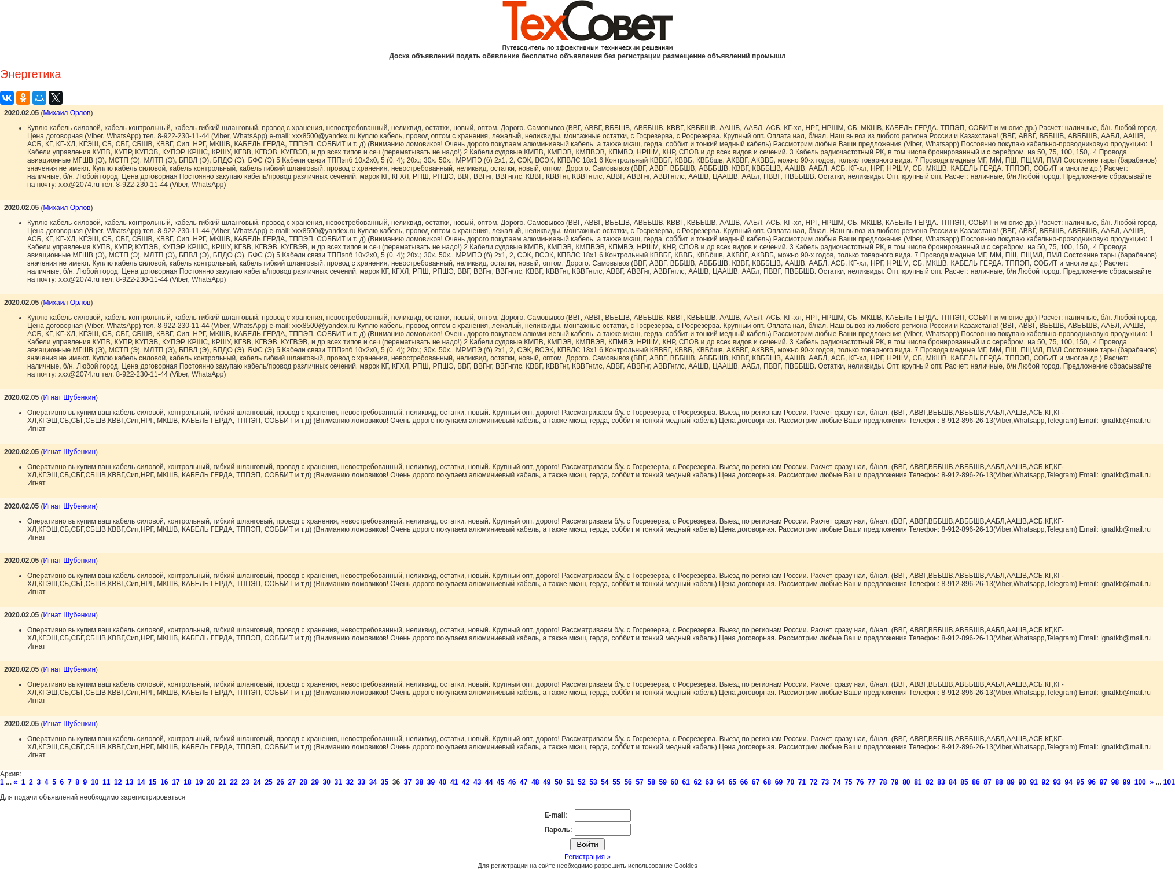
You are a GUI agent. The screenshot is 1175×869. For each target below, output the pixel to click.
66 (744, 782)
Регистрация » (587, 857)
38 (419, 782)
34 (373, 782)
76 (860, 782)
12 (118, 782)
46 (512, 782)
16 (164, 782)
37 (408, 782)
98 (1115, 782)
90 (1022, 782)
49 (546, 782)
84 (952, 782)
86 (975, 782)
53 (593, 782)
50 (558, 782)
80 (906, 782)
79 (894, 782)
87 (987, 782)
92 (1045, 782)
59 (662, 782)
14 (141, 782)
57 (639, 782)
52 (581, 782)
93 (1057, 782)
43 (477, 782)
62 (698, 782)
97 (1103, 782)
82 (929, 782)
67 (755, 782)
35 (384, 782)
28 (303, 782)
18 (187, 782)
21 (222, 782)
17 (175, 782)
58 (651, 782)
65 (732, 782)
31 (338, 782)
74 (836, 782)
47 (523, 782)
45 (500, 782)
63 (709, 782)
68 (767, 782)
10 (94, 782)
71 (802, 782)
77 (871, 782)
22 (233, 782)
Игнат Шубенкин (69, 397)
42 (465, 782)
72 (813, 782)
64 (721, 782)
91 (1033, 782)
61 (686, 782)
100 (1140, 782)
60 (674, 782)
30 (327, 782)
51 (570, 782)
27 (291, 782)
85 (964, 782)
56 (627, 782)
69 (779, 782)
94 (1069, 782)
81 (917, 782)
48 (535, 782)
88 (999, 782)
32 (350, 782)
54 (604, 782)
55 (616, 782)
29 (315, 782)
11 (106, 782)
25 (268, 782)
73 (825, 782)
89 (1010, 782)
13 (129, 782)
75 (848, 782)
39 (431, 782)
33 (361, 782)
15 (152, 782)
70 (790, 782)
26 (280, 782)
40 (442, 782)
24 (256, 782)
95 (1080, 782)
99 (1126, 782)
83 (941, 782)
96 (1092, 782)
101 (1169, 782)
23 (245, 782)
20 (210, 782)
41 (454, 782)
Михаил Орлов (66, 113)
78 (883, 782)
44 (489, 782)
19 (199, 782)
